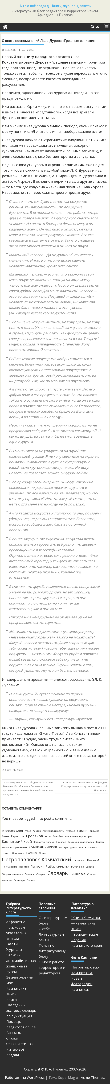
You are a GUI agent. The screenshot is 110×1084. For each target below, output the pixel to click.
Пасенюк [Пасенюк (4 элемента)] (31, 853)
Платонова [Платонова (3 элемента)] (79, 860)
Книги (8, 769)
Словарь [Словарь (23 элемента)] (57, 873)
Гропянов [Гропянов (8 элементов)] (34, 836)
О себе (44, 928)
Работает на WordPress (25, 1077)
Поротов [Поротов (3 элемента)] (24, 866)
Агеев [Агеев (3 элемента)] (28, 830)
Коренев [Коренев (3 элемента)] (7, 847)
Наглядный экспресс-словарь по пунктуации (21, 1010)
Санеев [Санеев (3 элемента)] (90, 866)
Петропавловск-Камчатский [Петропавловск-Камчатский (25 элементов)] (36, 859)
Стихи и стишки (20, 1043)
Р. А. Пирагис (26, 49)
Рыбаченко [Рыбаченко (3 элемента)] (77, 866)
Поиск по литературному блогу (52, 951)
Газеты (12, 944)
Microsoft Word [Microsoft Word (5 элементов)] (12, 831)
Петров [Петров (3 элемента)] (43, 853)
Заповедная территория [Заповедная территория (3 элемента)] (78, 836)
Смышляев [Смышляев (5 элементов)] (77, 874)
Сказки (12, 1038)
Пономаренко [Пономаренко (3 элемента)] (9, 866)
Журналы (14, 949)
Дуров (20, 769)
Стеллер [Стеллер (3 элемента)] (91, 874)
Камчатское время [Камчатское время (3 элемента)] (44, 841)
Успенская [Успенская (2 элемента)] (7, 880)
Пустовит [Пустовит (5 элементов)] (37, 866)
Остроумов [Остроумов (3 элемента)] (18, 853)
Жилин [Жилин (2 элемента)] (48, 836)
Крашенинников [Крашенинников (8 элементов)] (42, 847)
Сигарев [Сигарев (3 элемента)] (41, 874)
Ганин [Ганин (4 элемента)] (5, 836)
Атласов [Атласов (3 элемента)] (70, 830)
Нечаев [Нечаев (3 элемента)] (6, 853)
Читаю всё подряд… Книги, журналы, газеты (55, 6)
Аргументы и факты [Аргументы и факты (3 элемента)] (53, 830)
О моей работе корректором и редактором (52, 967)
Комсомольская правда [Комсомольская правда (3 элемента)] (81, 841)
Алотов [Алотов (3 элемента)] (37, 830)
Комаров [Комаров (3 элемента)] (61, 841)
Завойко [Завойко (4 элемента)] (58, 836)
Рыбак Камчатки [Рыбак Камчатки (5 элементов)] (58, 866)
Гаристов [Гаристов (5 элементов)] (17, 836)
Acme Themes (92, 1077)
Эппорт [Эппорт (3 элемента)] (31, 880)
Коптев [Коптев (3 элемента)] (100, 841)
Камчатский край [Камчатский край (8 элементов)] (17, 841)
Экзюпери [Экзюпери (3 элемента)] (19, 880)
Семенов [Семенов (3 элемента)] (30, 874)
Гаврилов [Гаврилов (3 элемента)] (94, 830)
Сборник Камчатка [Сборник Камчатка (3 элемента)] (12, 874)
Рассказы (14, 1032)
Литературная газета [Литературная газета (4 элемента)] (72, 847)
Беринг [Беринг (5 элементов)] (82, 831)
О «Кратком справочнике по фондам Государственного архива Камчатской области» (84, 786)
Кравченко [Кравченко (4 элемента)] (20, 847)
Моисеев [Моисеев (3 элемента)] (92, 847)
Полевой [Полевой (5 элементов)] (93, 860)
